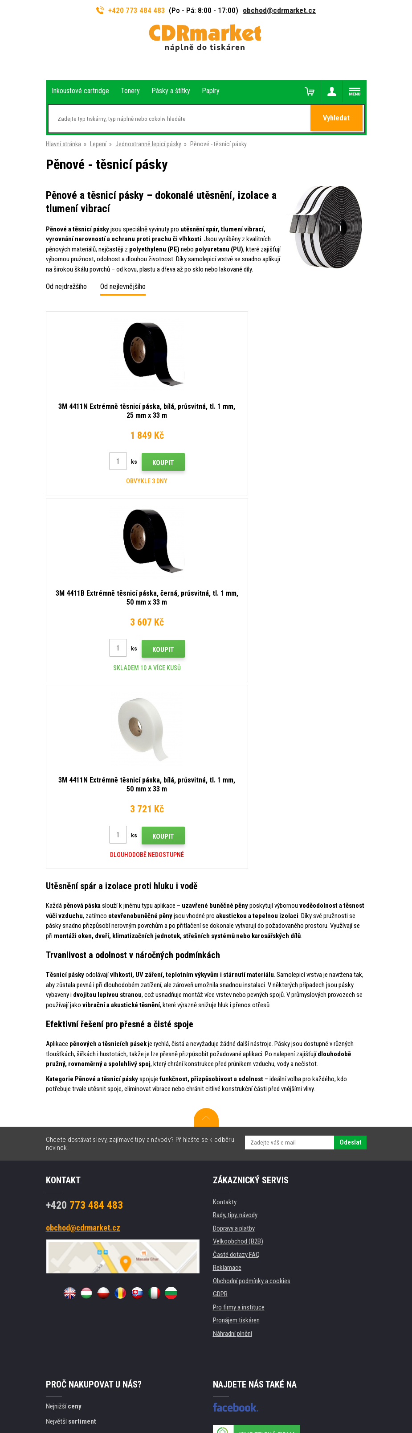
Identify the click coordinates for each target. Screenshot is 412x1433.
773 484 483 (84, 1018)
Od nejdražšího (66, 286)
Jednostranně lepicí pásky (148, 144)
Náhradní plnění (232, 1147)
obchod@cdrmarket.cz (279, 10)
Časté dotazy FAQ (236, 1068)
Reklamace (227, 1081)
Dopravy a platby (234, 1042)
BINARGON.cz (245, 1391)
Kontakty (225, 1015)
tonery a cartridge (263, 1421)
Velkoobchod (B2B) (238, 1054)
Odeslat (350, 955)
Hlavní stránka (63, 144)
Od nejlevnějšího (123, 286)
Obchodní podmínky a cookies (251, 1094)
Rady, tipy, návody (235, 1028)
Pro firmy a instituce (239, 1120)
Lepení (98, 144)
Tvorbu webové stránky (180, 1391)
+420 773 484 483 (131, 10)
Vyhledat (337, 119)
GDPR (220, 1107)
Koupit (141, 463)
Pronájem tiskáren (236, 1133)
